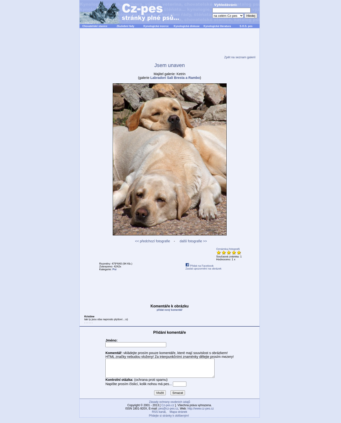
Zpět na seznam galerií (240, 57)
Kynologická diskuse (186, 26)
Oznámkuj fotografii (228, 249)
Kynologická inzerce (156, 26)
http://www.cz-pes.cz (200, 412)
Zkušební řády (125, 26)
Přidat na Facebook (199, 265)
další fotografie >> (193, 241)
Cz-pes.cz (167, 408)
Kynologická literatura (217, 26)
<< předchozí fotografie (152, 241)
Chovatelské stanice (95, 26)
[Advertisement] (169, 44)
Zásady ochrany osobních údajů (169, 405)
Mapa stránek (178, 415)
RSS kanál (159, 415)
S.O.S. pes (246, 26)
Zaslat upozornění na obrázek (203, 268)
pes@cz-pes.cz (168, 412)
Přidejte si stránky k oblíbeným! (169, 419)
